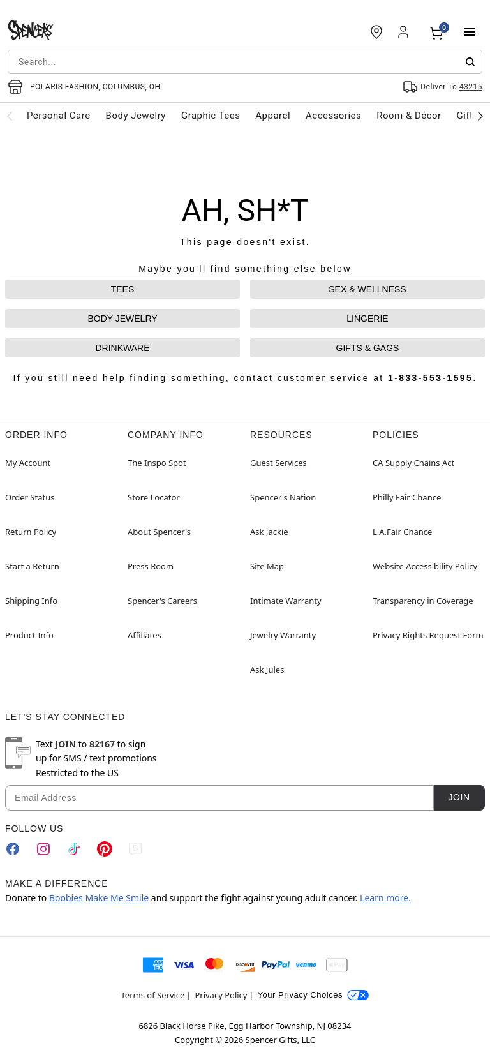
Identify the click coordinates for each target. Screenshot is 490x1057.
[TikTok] (74, 849)
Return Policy (30, 531)
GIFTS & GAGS (367, 348)
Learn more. (385, 898)
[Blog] (135, 849)
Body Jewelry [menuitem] (136, 115)
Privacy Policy (221, 995)
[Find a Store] (376, 32)
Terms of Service (153, 995)
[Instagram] (43, 849)
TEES (123, 289)
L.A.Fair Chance (402, 531)
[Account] (404, 32)
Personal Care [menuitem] (59, 115)
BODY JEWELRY (122, 318)
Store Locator (154, 497)
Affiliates (144, 635)
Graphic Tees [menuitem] (210, 115)
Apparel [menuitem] (272, 115)
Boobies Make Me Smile (99, 898)
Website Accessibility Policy (425, 566)
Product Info (29, 635)
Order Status (29, 497)
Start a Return (32, 566)
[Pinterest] (104, 849)
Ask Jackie (269, 531)
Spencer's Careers (162, 600)
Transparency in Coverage (423, 600)
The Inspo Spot (157, 463)
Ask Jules (267, 669)
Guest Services (278, 463)
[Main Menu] (469, 31)
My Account (27, 463)
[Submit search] (470, 61)
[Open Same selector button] (442, 86)
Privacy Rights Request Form (428, 635)
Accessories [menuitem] (333, 115)
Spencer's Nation (283, 497)
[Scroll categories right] (480, 115)
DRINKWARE (122, 348)
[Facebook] (12, 849)
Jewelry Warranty (283, 635)
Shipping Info (31, 600)
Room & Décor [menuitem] (408, 115)
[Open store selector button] (84, 86)
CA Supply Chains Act (413, 463)
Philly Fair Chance (407, 497)
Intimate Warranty (286, 600)
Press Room (151, 566)
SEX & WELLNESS (367, 289)
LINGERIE (367, 318)
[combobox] (245, 61)
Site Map (267, 566)
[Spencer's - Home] (31, 32)
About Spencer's (159, 531)
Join (459, 797)
